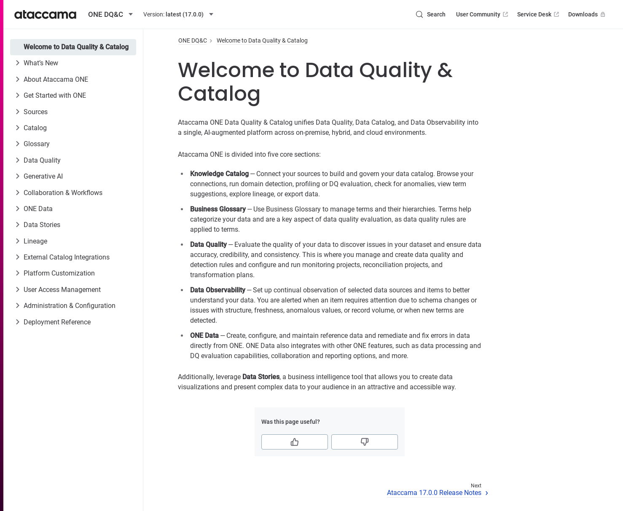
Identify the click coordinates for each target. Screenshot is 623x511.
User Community (483, 14)
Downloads (587, 14)
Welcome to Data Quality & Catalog (76, 47)
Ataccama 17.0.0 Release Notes (434, 493)
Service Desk (539, 14)
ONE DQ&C (192, 40)
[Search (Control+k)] (430, 14)
